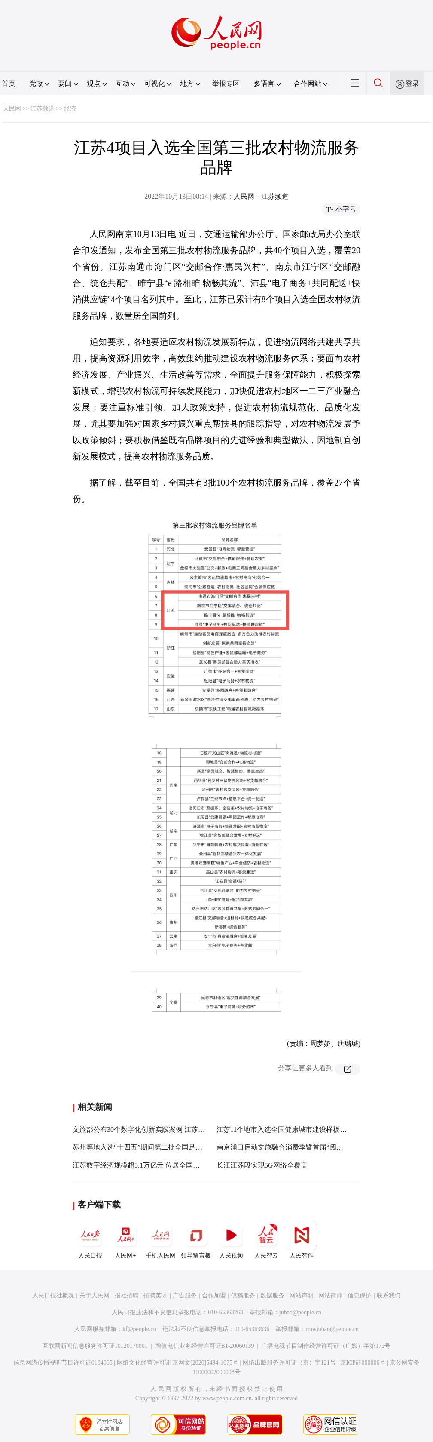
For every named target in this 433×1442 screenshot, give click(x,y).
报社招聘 (127, 1295)
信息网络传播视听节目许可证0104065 (63, 1362)
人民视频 (231, 1239)
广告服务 (185, 1295)
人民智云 (266, 1239)
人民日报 (90, 1239)
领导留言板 (196, 1239)
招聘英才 (155, 1295)
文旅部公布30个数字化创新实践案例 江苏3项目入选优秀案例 (164, 1129)
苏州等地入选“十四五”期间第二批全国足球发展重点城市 (158, 1147)
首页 (8, 83)
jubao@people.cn (300, 1312)
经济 (70, 108)
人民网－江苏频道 (261, 196)
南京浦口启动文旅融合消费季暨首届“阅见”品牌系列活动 (301, 1147)
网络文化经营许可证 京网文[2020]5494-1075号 (178, 1362)
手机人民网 (161, 1239)
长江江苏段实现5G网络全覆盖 (262, 1165)
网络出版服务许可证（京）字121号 (289, 1362)
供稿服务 (243, 1295)
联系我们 (389, 1295)
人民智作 (302, 1239)
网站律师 (330, 1295)
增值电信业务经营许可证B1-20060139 (204, 1346)
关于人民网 (94, 1295)
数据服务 (272, 1295)
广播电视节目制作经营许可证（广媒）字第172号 (325, 1346)
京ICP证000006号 (363, 1362)
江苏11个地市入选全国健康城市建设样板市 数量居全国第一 (306, 1129)
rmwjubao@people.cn (332, 1329)
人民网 (12, 108)
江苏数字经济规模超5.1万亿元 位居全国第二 (140, 1165)
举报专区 (226, 83)
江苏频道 (42, 108)
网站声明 (302, 1295)
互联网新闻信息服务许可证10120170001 (95, 1346)
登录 (412, 83)
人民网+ (125, 1239)
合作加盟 (214, 1295)
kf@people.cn (139, 1329)
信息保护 (360, 1295)
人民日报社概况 (53, 1295)
